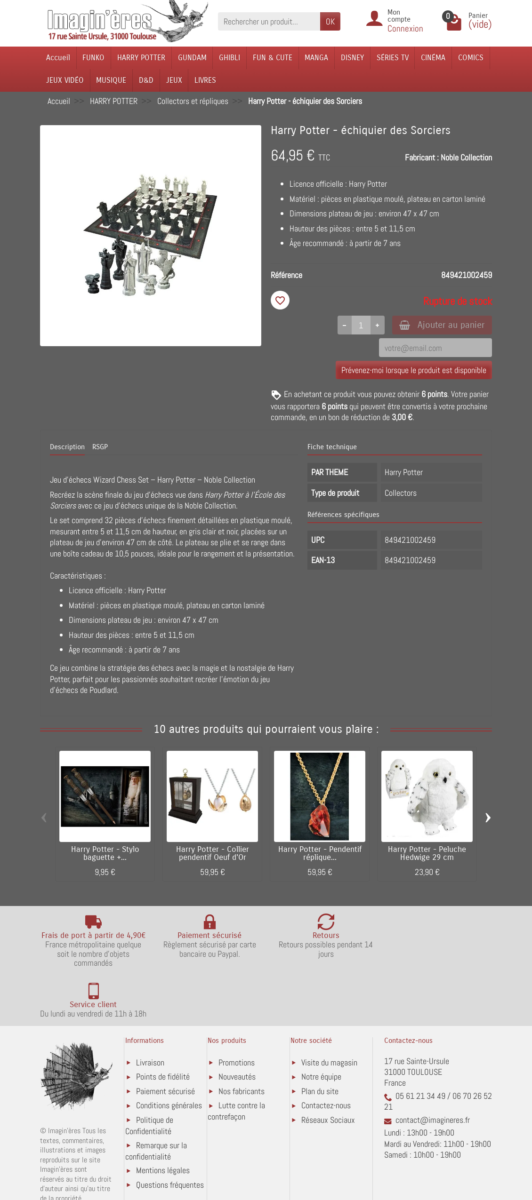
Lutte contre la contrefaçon (236, 1060)
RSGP (100, 447)
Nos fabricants (241, 1040)
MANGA (316, 57)
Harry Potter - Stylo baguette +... (105, 854)
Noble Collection (466, 157)
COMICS (471, 57)
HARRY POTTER (141, 57)
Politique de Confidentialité (149, 1075)
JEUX (174, 80)
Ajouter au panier (441, 324)
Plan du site (320, 1040)
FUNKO (93, 57)
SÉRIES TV (393, 57)
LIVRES (205, 80)
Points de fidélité (163, 1026)
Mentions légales (163, 1119)
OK (330, 21)
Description (67, 447)
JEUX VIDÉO (65, 80)
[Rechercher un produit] (269, 21)
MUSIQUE (111, 80)
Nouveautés (237, 1026)
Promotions (236, 1012)
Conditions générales (169, 1054)
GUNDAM (192, 57)
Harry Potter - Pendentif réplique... (320, 854)
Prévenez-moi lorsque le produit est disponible (413, 370)
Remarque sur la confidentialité (156, 1100)
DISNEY (352, 57)
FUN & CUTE (272, 57)
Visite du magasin (329, 1012)
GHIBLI (229, 57)
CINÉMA (433, 57)
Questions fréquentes (170, 1134)
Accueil (58, 57)
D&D (146, 80)
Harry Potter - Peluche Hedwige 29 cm (427, 854)
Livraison (150, 1012)
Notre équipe (321, 1026)
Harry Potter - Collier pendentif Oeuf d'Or (212, 854)
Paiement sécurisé (165, 1040)
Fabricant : (422, 157)
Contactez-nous (326, 1054)
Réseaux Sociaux (328, 1069)
